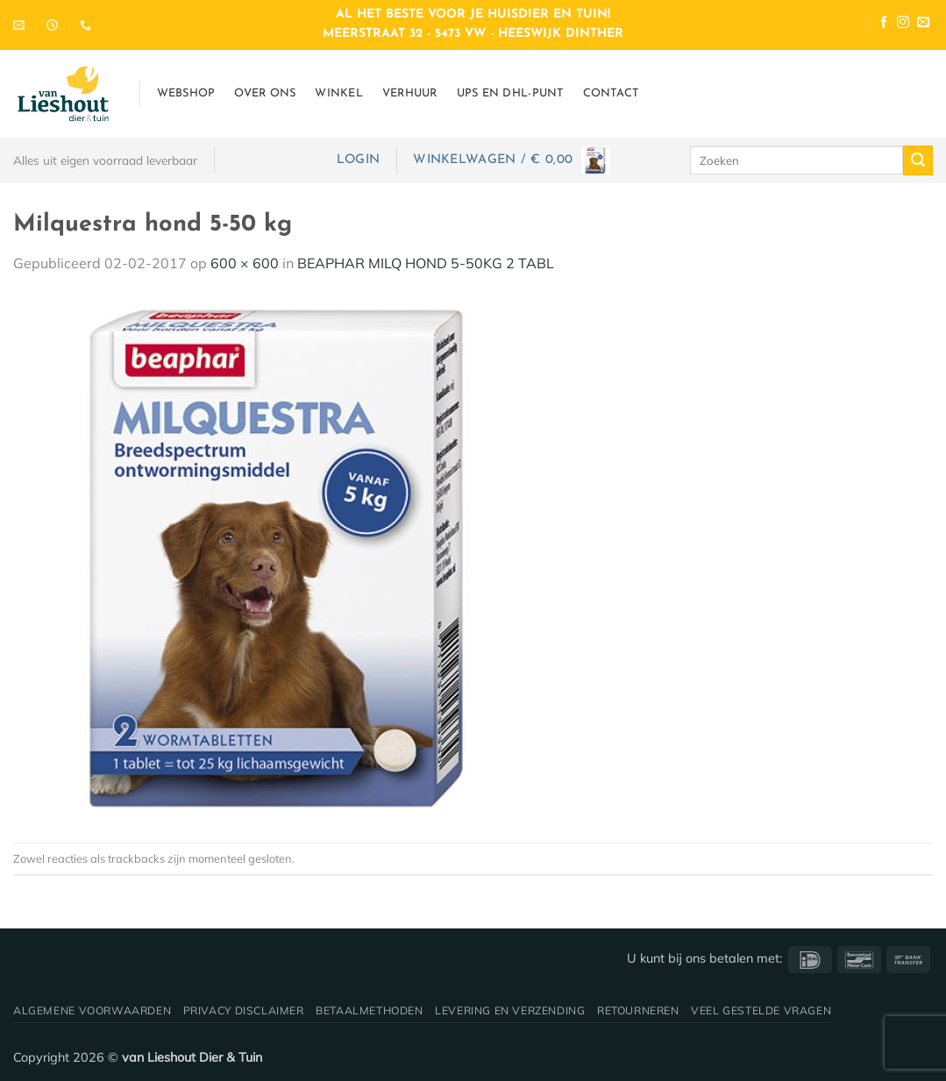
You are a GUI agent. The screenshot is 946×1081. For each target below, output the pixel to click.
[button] (358, 160)
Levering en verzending (510, 1010)
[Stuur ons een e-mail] (923, 24)
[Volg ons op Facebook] (884, 24)
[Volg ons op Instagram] (903, 24)
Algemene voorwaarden (92, 1010)
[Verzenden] (918, 160)
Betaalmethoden (369, 1010)
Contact (611, 93)
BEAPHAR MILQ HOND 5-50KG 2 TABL (425, 263)
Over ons (264, 93)
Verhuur (409, 93)
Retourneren (638, 1010)
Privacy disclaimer (243, 1010)
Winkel (339, 93)
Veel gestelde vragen (761, 1010)
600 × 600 (244, 263)
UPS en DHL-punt (510, 93)
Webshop (186, 93)
